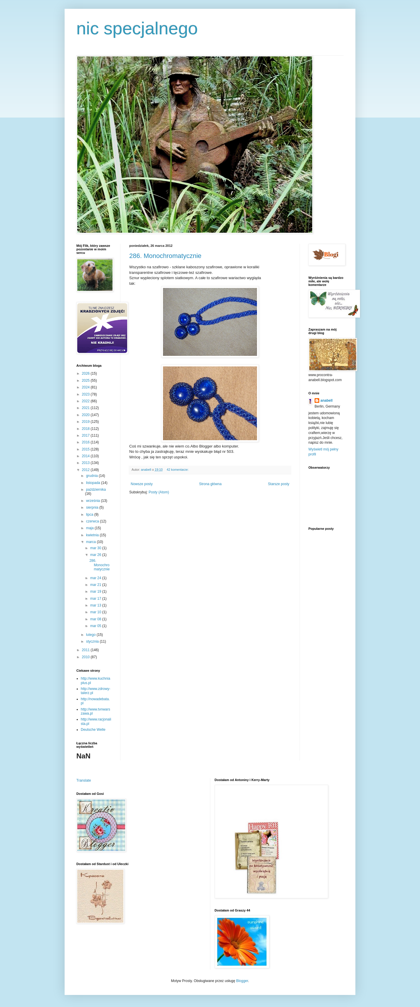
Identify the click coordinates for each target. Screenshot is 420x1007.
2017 (86, 435)
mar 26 (96, 555)
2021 (86, 408)
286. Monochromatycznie (165, 255)
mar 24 (96, 578)
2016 (86, 442)
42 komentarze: (178, 469)
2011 (86, 650)
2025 (86, 380)
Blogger (242, 981)
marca (91, 542)
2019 (86, 422)
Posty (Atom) (159, 492)
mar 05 (96, 626)
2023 (86, 394)
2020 (86, 415)
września (93, 501)
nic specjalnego (137, 28)
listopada (93, 483)
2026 (86, 373)
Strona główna (210, 484)
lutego (91, 635)
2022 (86, 401)
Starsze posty (278, 484)
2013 (86, 463)
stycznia (93, 641)
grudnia (92, 476)
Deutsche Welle (93, 730)
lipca (90, 514)
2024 (86, 387)
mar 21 (96, 585)
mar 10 (96, 612)
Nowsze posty (142, 484)
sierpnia (92, 507)
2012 (86, 470)
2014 (86, 456)
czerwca (93, 521)
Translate (83, 780)
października (96, 489)
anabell (326, 400)
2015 (86, 449)
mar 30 (96, 548)
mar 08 (96, 619)
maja (90, 528)
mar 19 (96, 591)
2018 (86, 429)
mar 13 (96, 605)
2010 (86, 657)
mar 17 (96, 599)
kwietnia (93, 535)
